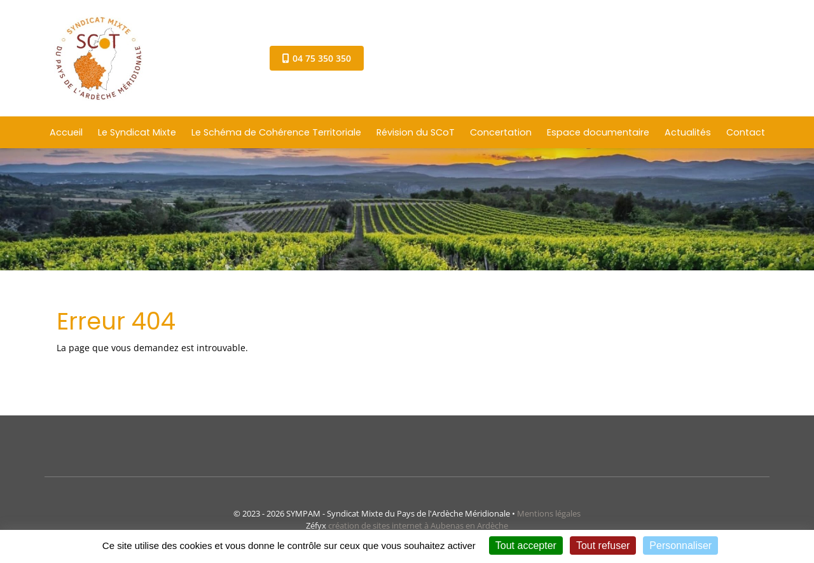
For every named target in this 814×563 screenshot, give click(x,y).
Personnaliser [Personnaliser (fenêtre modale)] (680, 545)
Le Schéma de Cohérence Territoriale (276, 132)
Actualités (688, 132)
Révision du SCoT (415, 132)
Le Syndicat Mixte (137, 132)
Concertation (501, 132)
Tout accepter (525, 545)
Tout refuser (603, 545)
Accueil (66, 132)
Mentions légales (549, 513)
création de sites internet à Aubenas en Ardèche (418, 525)
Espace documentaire (598, 132)
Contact (745, 132)
